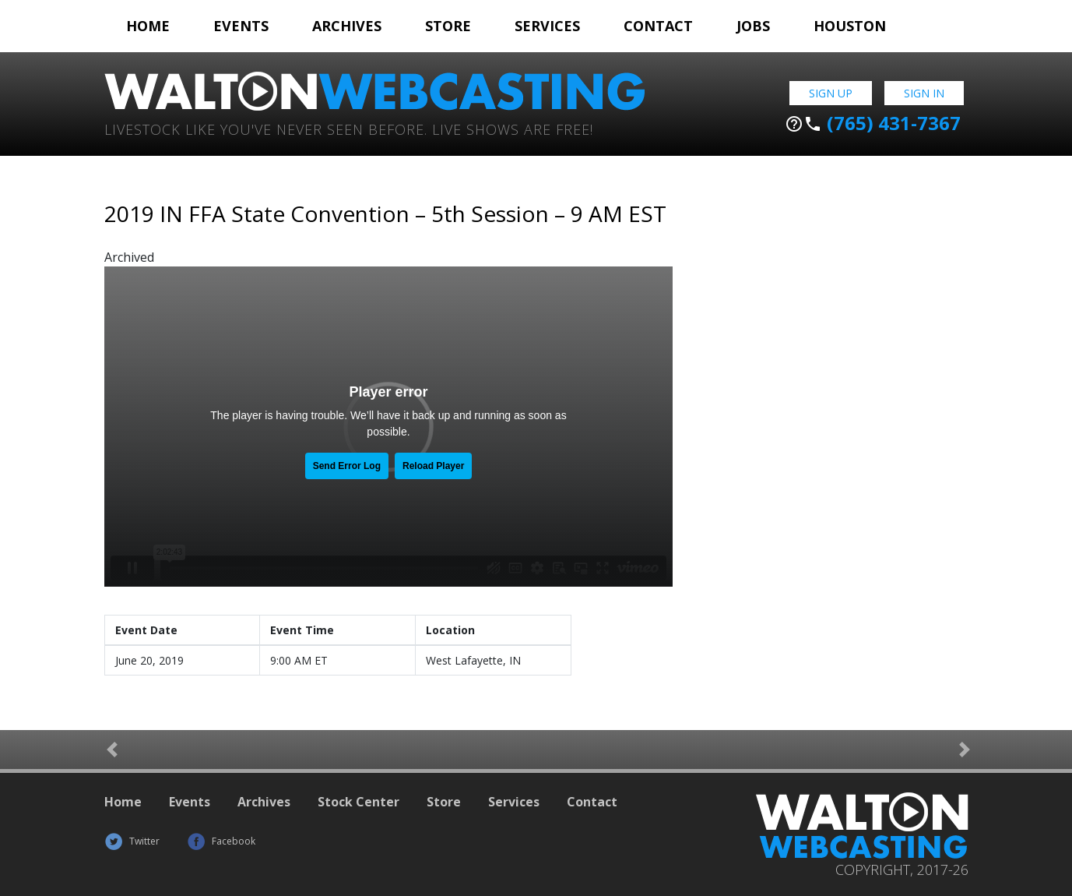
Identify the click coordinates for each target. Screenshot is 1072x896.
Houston (850, 25)
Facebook (221, 841)
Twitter (132, 841)
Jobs (753, 25)
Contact (658, 25)
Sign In (924, 93)
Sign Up (830, 93)
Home (148, 25)
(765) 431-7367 (873, 123)
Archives (346, 25)
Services (547, 25)
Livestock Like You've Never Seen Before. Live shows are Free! (348, 128)
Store (448, 25)
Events (241, 25)
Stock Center (358, 801)
